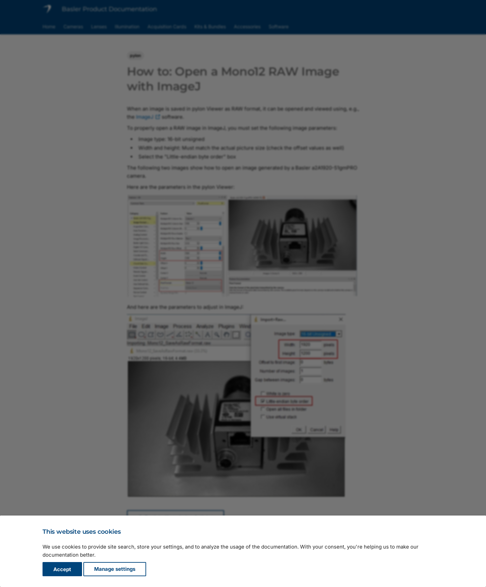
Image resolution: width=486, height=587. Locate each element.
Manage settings (114, 569)
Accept (62, 569)
